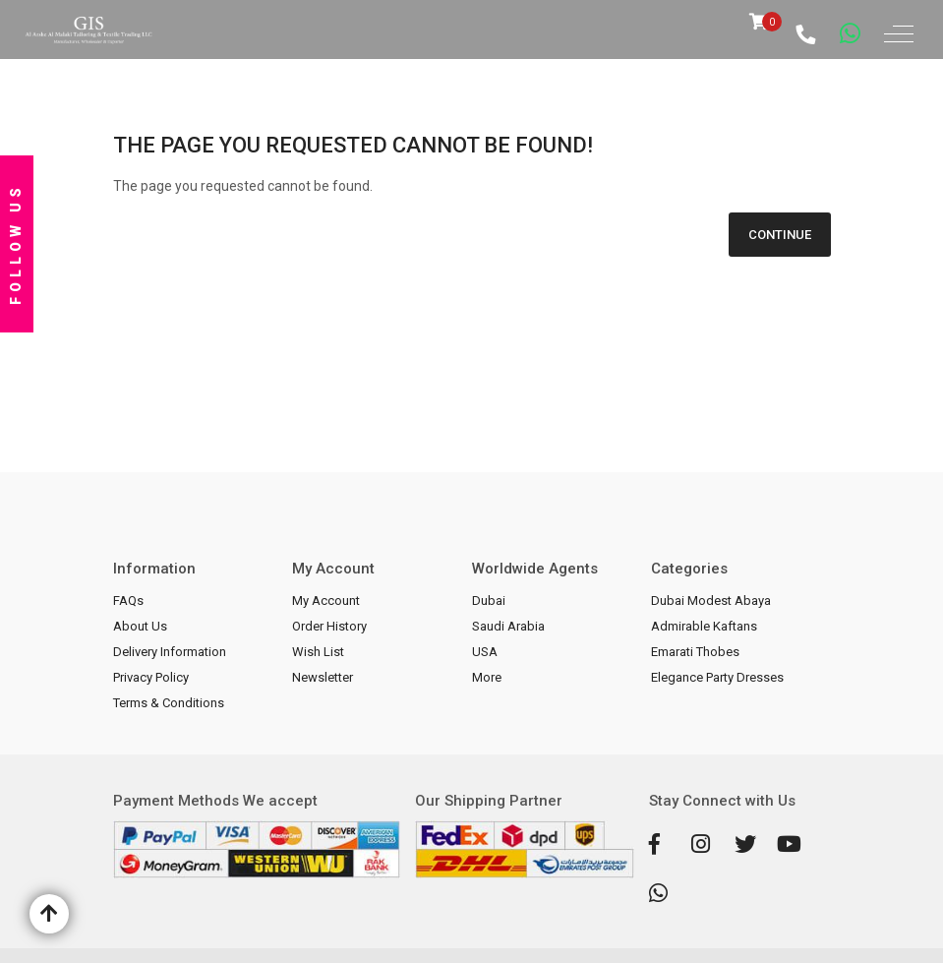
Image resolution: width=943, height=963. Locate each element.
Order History (329, 626)
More (486, 677)
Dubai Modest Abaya (711, 600)
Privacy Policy (151, 677)
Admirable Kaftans (704, 626)
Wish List (318, 651)
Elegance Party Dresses (717, 677)
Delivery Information (169, 651)
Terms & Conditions (168, 702)
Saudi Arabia (508, 626)
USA (485, 651)
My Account (326, 600)
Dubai (488, 600)
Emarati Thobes (695, 651)
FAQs (128, 600)
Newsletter (322, 677)
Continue (779, 234)
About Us (140, 626)
